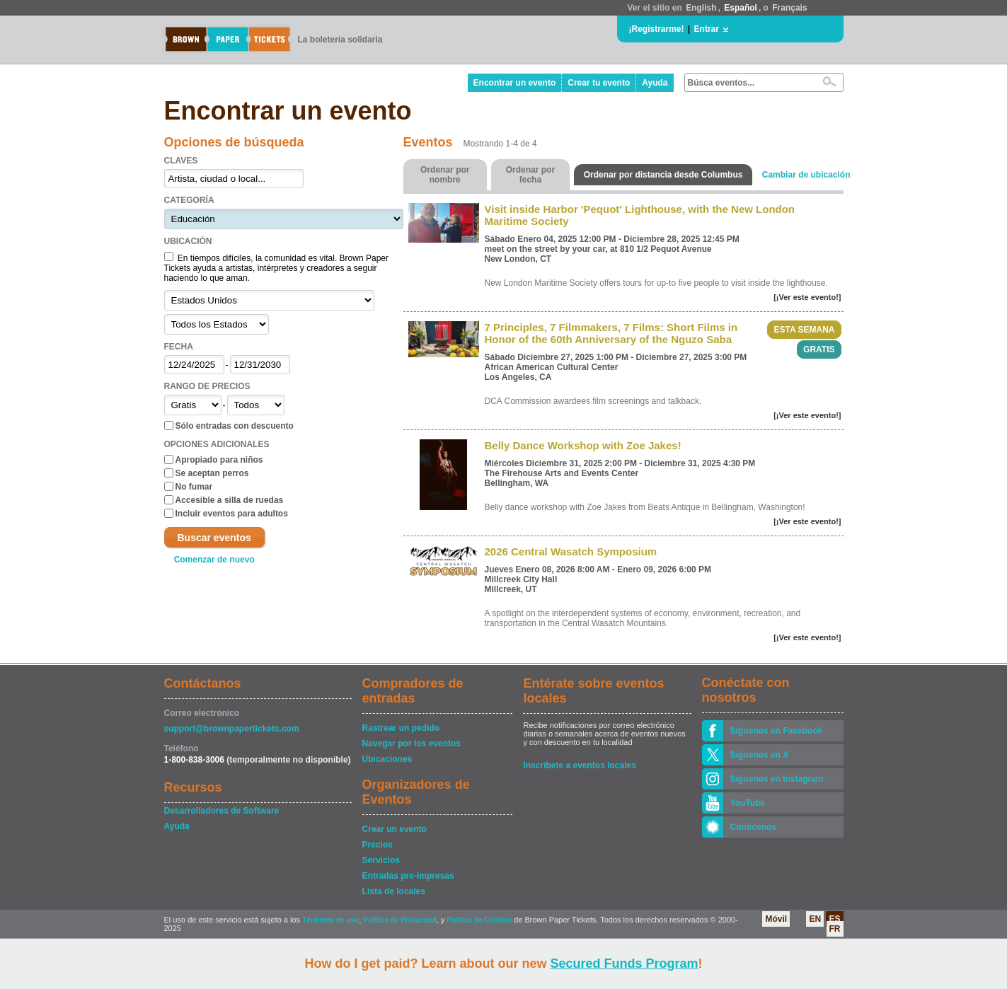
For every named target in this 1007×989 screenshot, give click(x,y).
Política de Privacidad (399, 920)
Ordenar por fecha (530, 175)
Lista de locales (393, 891)
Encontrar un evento (514, 83)
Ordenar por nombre (444, 175)
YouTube (748, 803)
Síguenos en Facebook (776, 731)
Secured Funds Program (624, 963)
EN (815, 919)
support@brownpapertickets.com (231, 729)
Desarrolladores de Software (222, 811)
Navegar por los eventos (411, 743)
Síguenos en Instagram (777, 779)
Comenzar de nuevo (214, 560)
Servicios (381, 860)
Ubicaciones (387, 759)
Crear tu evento (599, 83)
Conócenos (753, 827)
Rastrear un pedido (400, 728)
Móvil (776, 919)
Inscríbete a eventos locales (579, 765)
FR (835, 929)
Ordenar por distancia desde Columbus (663, 175)
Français (789, 8)
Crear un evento (394, 829)
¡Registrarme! (656, 29)
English (701, 8)
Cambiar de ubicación (806, 175)
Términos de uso (330, 920)
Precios (377, 845)
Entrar (706, 29)
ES (834, 919)
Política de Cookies (479, 920)
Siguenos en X (759, 755)
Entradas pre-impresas (408, 876)
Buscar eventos (214, 537)
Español (740, 8)
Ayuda (654, 83)
